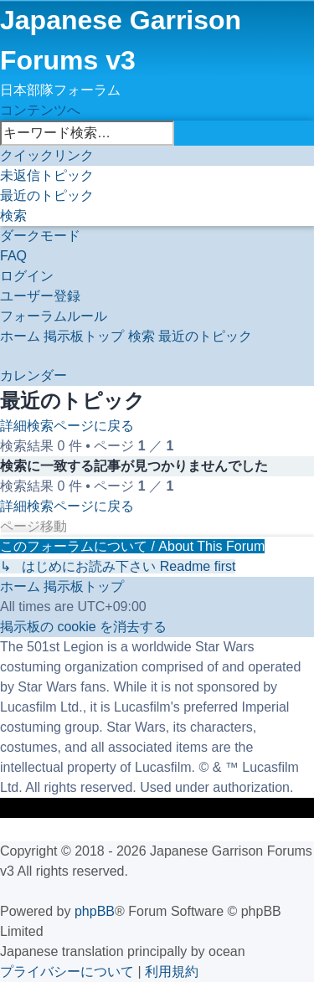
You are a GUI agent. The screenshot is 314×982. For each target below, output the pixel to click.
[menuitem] (47, 175)
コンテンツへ (40, 110)
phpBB (95, 911)
